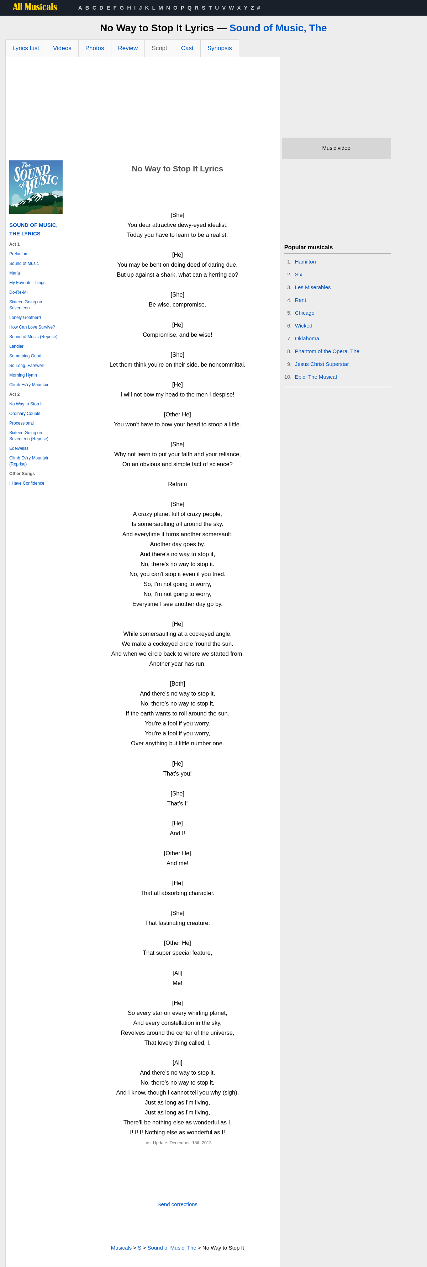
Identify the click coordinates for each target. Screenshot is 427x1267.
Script (159, 48)
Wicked (303, 326)
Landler (16, 346)
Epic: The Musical (316, 377)
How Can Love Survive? (32, 327)
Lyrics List (25, 48)
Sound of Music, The (278, 27)
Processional (21, 423)
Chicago (305, 313)
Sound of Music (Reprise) (33, 336)
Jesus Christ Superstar (322, 364)
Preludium (18, 253)
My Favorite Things (27, 282)
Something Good (25, 355)
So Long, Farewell (26, 365)
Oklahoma (307, 338)
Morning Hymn (23, 375)
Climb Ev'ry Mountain (29, 384)
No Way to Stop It (26, 403)
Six (298, 274)
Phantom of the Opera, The (327, 351)
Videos (62, 48)
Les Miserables (313, 287)
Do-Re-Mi (18, 292)
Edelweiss (18, 448)
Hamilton (305, 262)
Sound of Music (24, 263)
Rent (300, 300)
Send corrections (178, 1204)
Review (128, 48)
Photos (94, 48)
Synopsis (219, 48)
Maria (14, 273)
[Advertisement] (142, 110)
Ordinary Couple (24, 413)
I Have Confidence (26, 483)
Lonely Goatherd (25, 317)
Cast (187, 48)
